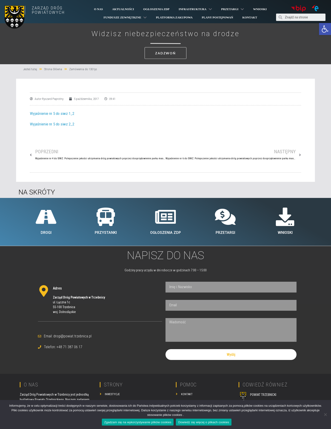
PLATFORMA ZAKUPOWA (174, 17)
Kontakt (249, 17)
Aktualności (123, 9)
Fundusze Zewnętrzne (125, 17)
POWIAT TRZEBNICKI (263, 395)
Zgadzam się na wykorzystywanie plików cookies (137, 422)
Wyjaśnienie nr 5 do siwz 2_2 (52, 124)
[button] (325, 29)
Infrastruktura (195, 9)
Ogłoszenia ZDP (156, 9)
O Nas (98, 9)
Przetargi (232, 9)
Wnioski (260, 9)
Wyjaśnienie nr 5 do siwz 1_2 (52, 113)
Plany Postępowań (217, 17)
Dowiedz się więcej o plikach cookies (203, 422)
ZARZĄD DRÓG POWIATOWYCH (48, 10)
